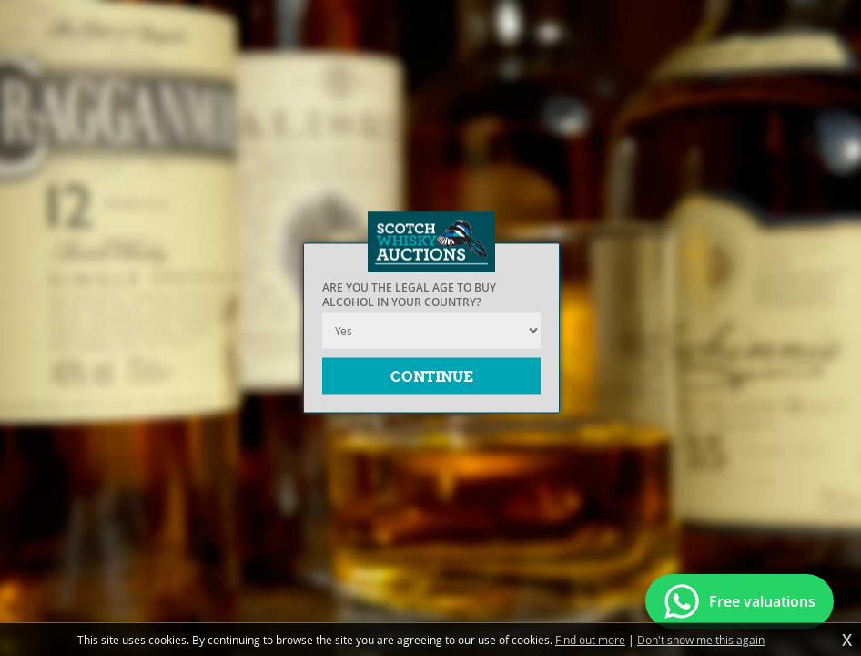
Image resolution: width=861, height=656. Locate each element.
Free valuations (762, 601)
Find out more (590, 639)
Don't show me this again (701, 639)
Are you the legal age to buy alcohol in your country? (409, 295)
